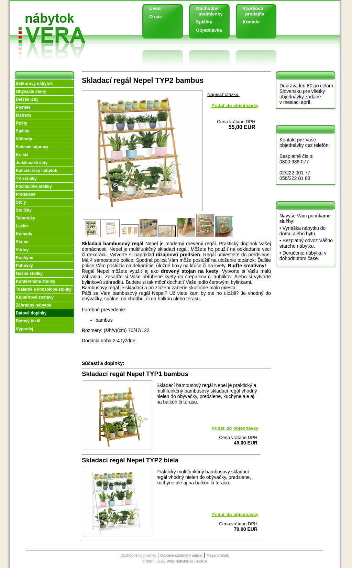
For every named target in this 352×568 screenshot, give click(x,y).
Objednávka (209, 30)
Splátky (204, 21)
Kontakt (251, 21)
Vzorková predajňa (251, 11)
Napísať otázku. (223, 94)
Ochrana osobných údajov (181, 555)
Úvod (155, 8)
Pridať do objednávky (234, 105)
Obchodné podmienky (207, 11)
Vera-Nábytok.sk (180, 561)
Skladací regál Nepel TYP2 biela (130, 460)
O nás (155, 16)
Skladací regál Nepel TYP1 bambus (135, 373)
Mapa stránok (218, 555)
